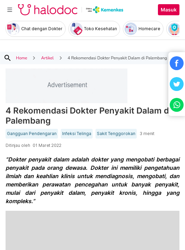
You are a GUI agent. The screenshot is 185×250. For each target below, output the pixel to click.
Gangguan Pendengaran (32, 133)
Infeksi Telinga (76, 133)
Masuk (169, 9)
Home (21, 58)
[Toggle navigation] (10, 9)
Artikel (47, 58)
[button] (176, 63)
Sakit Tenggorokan (116, 133)
